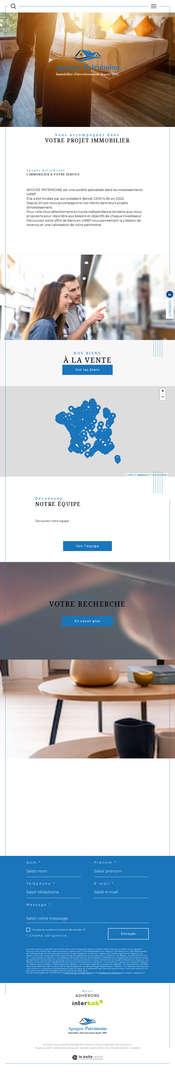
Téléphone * (40, 884)
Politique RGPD (116, 1048)
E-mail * (104, 884)
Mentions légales (66, 1048)
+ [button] (162, 391)
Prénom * (105, 863)
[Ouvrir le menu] (153, 6)
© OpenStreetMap (158, 475)
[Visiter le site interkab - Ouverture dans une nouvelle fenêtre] (87, 1003)
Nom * (33, 863)
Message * (38, 905)
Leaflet (130, 475)
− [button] (162, 397)
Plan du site (43, 1048)
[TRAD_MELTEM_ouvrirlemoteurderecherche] (13, 6)
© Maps (141, 475)
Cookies (134, 1048)
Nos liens (97, 1048)
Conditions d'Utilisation (109, 973)
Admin (84, 1048)
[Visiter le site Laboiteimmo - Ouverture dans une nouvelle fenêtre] (87, 1062)
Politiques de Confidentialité (78, 973)
